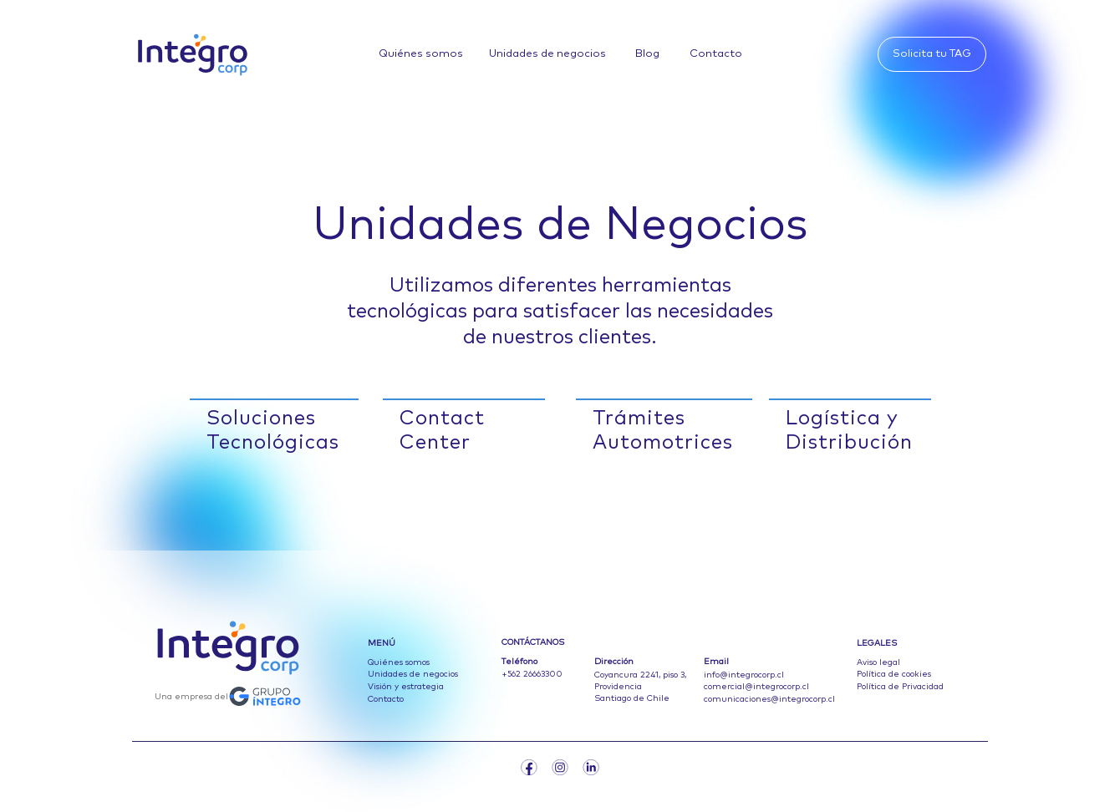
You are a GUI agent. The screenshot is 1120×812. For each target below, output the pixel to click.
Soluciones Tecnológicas (272, 431)
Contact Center (442, 431)
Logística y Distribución (849, 431)
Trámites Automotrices (663, 431)
